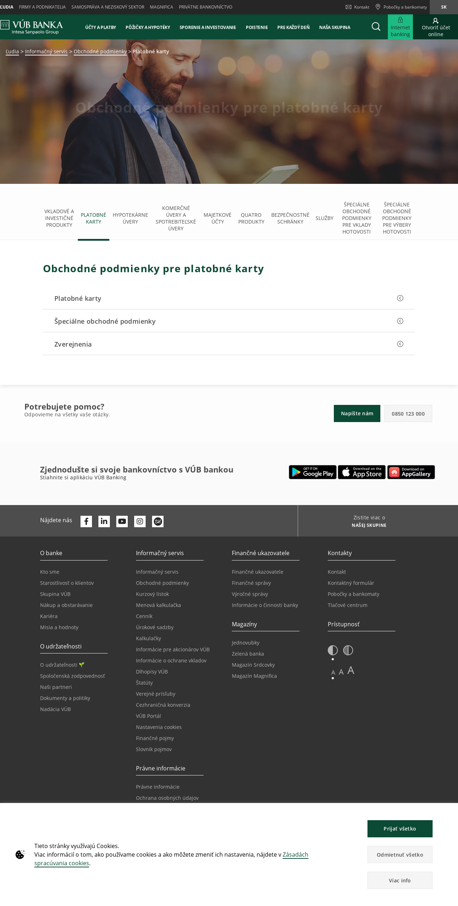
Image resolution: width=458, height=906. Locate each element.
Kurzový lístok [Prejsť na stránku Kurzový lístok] (152, 594)
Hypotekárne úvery (130, 218)
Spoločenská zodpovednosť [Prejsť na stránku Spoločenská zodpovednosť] (72, 675)
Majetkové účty (218, 218)
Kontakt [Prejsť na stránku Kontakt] (337, 571)
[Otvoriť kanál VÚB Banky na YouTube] (122, 521)
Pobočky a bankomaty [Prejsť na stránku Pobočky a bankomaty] (353, 594)
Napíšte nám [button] (357, 413)
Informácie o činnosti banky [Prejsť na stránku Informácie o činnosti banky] (265, 605)
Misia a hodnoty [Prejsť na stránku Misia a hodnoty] (59, 627)
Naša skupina (334, 27)
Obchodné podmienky (100, 51)
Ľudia (12, 51)
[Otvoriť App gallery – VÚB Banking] (411, 472)
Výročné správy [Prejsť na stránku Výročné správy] (250, 594)
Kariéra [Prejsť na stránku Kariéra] (49, 616)
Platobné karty (93, 218)
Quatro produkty (251, 218)
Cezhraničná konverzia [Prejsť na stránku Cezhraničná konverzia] (163, 704)
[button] (376, 26)
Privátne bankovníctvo (205, 7)
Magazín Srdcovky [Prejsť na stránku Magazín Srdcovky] (253, 664)
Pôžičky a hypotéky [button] (148, 27)
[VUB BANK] (31, 26)
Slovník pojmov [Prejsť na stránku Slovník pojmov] (154, 749)
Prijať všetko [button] (400, 828)
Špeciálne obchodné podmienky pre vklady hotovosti (356, 218)
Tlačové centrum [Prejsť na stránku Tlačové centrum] (347, 605)
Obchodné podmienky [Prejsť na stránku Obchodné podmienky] (162, 582)
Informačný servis (46, 51)
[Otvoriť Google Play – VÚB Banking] (313, 472)
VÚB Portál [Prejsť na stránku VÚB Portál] (148, 715)
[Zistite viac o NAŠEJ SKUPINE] (366, 526)
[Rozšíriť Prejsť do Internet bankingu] (400, 26)
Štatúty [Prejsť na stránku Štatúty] (144, 682)
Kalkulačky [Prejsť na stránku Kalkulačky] (148, 638)
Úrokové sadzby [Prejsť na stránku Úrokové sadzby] (155, 627)
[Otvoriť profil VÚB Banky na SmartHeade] (158, 521)
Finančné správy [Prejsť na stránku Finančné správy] (251, 582)
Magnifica (161, 7)
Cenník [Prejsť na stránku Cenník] (144, 616)
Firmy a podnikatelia (42, 7)
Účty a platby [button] (100, 27)
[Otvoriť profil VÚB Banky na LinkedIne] (104, 521)
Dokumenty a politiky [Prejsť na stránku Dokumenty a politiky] (65, 698)
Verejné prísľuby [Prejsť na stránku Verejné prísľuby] (155, 693)
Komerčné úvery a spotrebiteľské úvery (176, 218)
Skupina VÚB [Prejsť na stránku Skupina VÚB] (55, 594)
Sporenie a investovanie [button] (208, 27)
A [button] (333, 672)
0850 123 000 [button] (408, 413)
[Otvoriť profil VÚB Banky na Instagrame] (140, 521)
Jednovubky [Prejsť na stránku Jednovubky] (245, 642)
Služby (324, 218)
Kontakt (357, 7)
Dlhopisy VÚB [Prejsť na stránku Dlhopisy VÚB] (152, 671)
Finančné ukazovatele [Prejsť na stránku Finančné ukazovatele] (257, 571)
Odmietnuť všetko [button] (400, 854)
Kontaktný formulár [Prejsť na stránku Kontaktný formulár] (351, 582)
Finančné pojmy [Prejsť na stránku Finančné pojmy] (155, 738)
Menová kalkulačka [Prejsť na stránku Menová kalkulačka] (158, 605)
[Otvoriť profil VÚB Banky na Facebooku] (86, 521)
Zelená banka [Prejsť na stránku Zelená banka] (248, 653)
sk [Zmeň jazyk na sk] (444, 7)
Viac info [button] (400, 880)
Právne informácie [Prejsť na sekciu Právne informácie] (158, 786)
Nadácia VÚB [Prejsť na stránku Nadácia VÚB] (55, 709)
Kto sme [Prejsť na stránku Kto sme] (49, 571)
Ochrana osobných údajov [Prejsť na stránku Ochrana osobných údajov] (167, 797)
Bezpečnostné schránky (290, 218)
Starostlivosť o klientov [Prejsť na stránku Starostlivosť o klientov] (67, 582)
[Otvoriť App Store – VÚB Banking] (362, 472)
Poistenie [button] (257, 27)
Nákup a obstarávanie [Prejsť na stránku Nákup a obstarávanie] (66, 605)
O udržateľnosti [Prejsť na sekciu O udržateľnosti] (62, 664)
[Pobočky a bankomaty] (401, 7)
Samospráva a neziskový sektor (108, 7)
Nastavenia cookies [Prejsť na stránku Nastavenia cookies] (159, 727)
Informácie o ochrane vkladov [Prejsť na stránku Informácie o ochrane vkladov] (171, 660)
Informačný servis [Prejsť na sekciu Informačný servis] (157, 571)
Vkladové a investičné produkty (59, 218)
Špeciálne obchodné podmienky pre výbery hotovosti (396, 218)
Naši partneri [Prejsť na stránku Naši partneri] (56, 687)
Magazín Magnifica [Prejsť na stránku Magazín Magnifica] (254, 675)
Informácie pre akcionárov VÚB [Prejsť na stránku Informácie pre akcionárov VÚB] (173, 649)
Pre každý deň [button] (293, 27)
